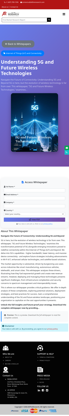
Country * (8, 210)
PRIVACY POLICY (45, 360)
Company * (9, 202)
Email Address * (11, 194)
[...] (24, 20)
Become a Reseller (12, 364)
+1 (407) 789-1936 (11, 2)
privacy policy (52, 329)
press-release (45, 379)
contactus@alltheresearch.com (32, 2)
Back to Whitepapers (18, 44)
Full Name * (9, 186)
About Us (8, 357)
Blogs (42, 382)
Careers (8, 360)
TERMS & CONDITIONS (47, 357)
